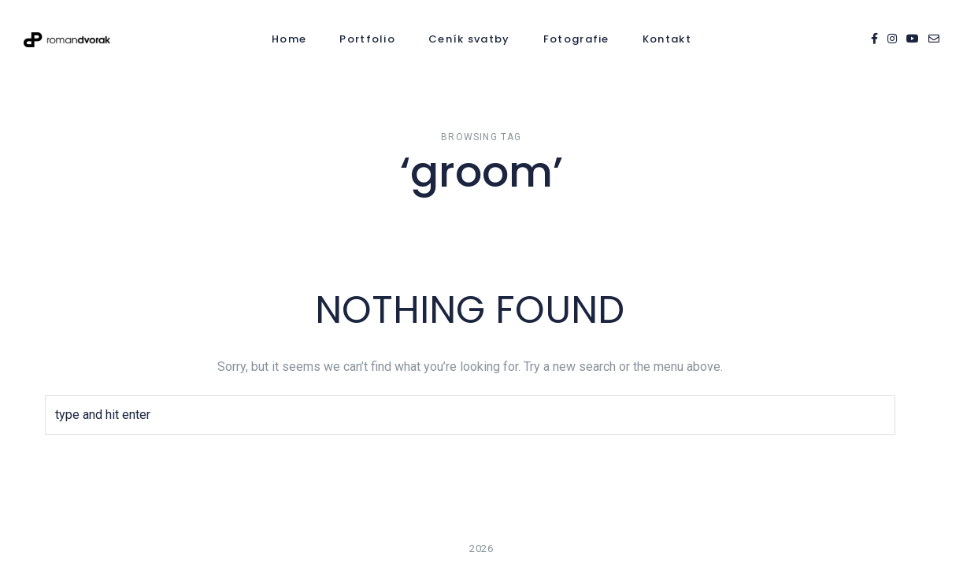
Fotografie (576, 38)
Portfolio (367, 38)
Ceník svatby (469, 38)
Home (289, 38)
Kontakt (667, 38)
